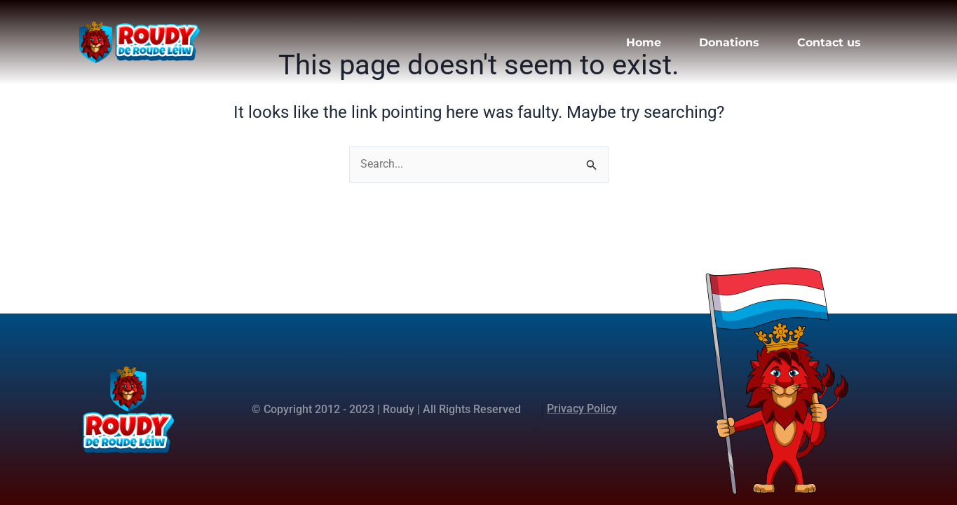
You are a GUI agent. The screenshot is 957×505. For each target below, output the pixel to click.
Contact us (829, 42)
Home (643, 42)
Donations (729, 42)
